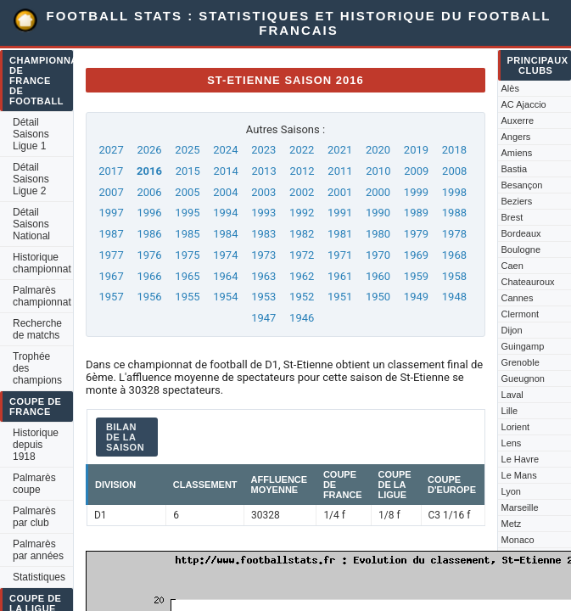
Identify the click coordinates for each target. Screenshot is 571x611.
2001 (339, 192)
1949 (416, 296)
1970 (378, 255)
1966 (149, 276)
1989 (416, 212)
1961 (339, 276)
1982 (301, 233)
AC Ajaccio (523, 104)
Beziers (517, 201)
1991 (339, 212)
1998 (454, 192)
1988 (454, 212)
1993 (263, 212)
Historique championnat (42, 263)
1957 (110, 296)
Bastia (514, 169)
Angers (516, 137)
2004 (225, 192)
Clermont (520, 314)
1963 (263, 276)
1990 (378, 212)
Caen (512, 266)
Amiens (517, 153)
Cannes (517, 298)
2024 (225, 149)
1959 (416, 276)
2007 (110, 192)
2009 (416, 171)
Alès (510, 88)
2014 (226, 171)
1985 (187, 233)
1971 (339, 255)
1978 (454, 233)
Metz (511, 524)
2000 (378, 192)
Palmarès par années (38, 550)
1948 (454, 296)
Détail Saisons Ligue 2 (31, 179)
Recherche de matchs (37, 329)
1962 (301, 276)
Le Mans (519, 475)
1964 (225, 276)
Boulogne (521, 249)
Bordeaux (521, 233)
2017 (110, 171)
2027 (110, 149)
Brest (512, 217)
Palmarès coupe (34, 484)
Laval (512, 395)
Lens (511, 443)
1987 (110, 233)
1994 (225, 212)
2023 (263, 149)
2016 (149, 171)
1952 (301, 296)
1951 (339, 296)
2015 (188, 171)
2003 (263, 192)
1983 (263, 233)
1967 (110, 276)
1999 (416, 192)
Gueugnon (523, 378)
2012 (301, 171)
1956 (149, 296)
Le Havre (520, 459)
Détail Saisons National (31, 224)
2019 (416, 149)
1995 (187, 212)
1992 (301, 212)
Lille (509, 411)
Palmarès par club (34, 517)
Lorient (515, 427)
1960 (378, 276)
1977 (110, 255)
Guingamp (523, 346)
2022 (301, 149)
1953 (263, 296)
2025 (187, 149)
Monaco (518, 540)
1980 (378, 233)
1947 (263, 317)
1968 (454, 255)
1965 (187, 276)
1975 (187, 255)
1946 (301, 317)
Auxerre (518, 120)
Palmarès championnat (42, 296)
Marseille (520, 507)
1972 (301, 255)
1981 (339, 233)
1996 (149, 212)
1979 (416, 233)
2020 (378, 149)
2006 (149, 192)
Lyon (511, 491)
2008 (454, 171)
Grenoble (520, 362)
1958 (454, 276)
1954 (225, 296)
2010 (378, 171)
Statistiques (39, 577)
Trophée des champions (37, 368)
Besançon (522, 185)
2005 (187, 192)
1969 (416, 255)
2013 (263, 171)
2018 (454, 149)
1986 (149, 233)
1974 (225, 255)
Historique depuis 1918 (36, 444)
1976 (149, 255)
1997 (110, 212)
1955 (187, 296)
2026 (149, 149)
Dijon (512, 330)
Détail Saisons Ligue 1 (31, 134)
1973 (263, 255)
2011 (339, 171)
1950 (378, 296)
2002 (301, 192)
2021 (339, 149)
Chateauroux (528, 282)
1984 (225, 233)
